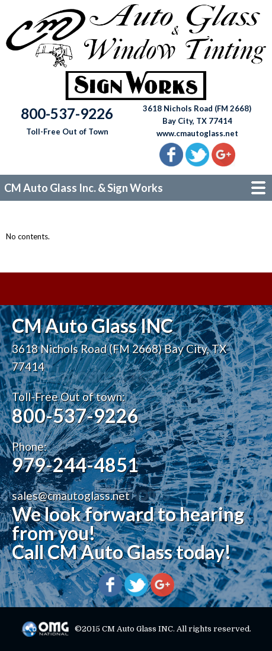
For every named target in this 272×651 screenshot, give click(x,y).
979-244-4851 (75, 464)
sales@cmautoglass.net (71, 495)
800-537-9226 (75, 415)
